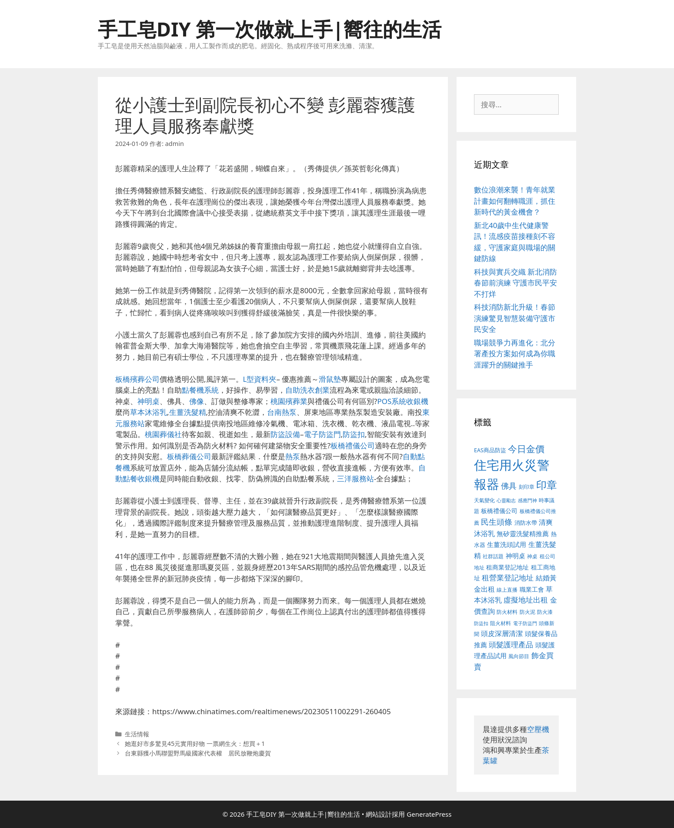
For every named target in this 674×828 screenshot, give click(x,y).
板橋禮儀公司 (352, 445)
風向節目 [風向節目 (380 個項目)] (518, 655)
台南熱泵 (282, 412)
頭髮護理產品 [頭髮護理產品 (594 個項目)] (511, 644)
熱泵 (292, 456)
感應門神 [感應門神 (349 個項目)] (527, 500)
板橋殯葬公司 (137, 379)
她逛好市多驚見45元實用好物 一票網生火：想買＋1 (195, 743)
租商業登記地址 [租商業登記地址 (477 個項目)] (507, 567)
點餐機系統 (200, 390)
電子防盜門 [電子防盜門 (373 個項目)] (525, 623)
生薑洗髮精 (187, 412)
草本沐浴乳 (148, 412)
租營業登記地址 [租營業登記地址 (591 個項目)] (508, 578)
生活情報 (137, 734)
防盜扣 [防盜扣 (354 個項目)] (481, 623)
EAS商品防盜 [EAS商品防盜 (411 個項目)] (490, 450)
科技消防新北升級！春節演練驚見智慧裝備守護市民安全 (514, 318)
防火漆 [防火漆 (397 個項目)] (545, 612)
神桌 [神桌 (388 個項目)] (532, 556)
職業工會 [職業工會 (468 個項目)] (532, 589)
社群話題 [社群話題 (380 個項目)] (493, 556)
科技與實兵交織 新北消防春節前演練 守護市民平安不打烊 (515, 283)
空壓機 (538, 729)
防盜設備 (285, 434)
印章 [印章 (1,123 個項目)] (546, 484)
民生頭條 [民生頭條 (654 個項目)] (496, 522)
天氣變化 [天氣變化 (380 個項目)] (484, 500)
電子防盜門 (322, 434)
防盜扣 (354, 434)
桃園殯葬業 (288, 401)
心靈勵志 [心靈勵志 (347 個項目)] (506, 500)
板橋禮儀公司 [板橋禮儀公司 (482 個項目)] (499, 511)
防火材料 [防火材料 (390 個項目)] (507, 612)
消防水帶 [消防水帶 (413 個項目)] (525, 523)
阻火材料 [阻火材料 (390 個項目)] (500, 623)
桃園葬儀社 (163, 434)
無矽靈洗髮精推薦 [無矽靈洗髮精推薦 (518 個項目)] (523, 533)
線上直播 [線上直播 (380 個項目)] (507, 589)
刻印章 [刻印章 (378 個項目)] (526, 486)
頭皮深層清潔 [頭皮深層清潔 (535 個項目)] (502, 633)
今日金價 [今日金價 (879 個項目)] (526, 448)
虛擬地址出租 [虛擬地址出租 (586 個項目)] (526, 600)
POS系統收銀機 (402, 401)
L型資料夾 (260, 379)
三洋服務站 (355, 479)
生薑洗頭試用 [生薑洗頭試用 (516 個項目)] (506, 544)
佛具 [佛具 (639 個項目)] (509, 485)
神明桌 (148, 401)
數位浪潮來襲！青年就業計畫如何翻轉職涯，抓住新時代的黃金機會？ (514, 201)
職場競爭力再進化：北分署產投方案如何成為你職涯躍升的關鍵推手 (514, 354)
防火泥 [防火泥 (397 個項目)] (527, 612)
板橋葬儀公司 (189, 456)
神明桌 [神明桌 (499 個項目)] (515, 555)
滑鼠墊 (330, 379)
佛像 (196, 401)
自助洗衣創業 (307, 390)
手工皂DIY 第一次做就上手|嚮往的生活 (269, 29)
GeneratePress (429, 814)
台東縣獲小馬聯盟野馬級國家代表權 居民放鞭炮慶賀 (198, 753)
